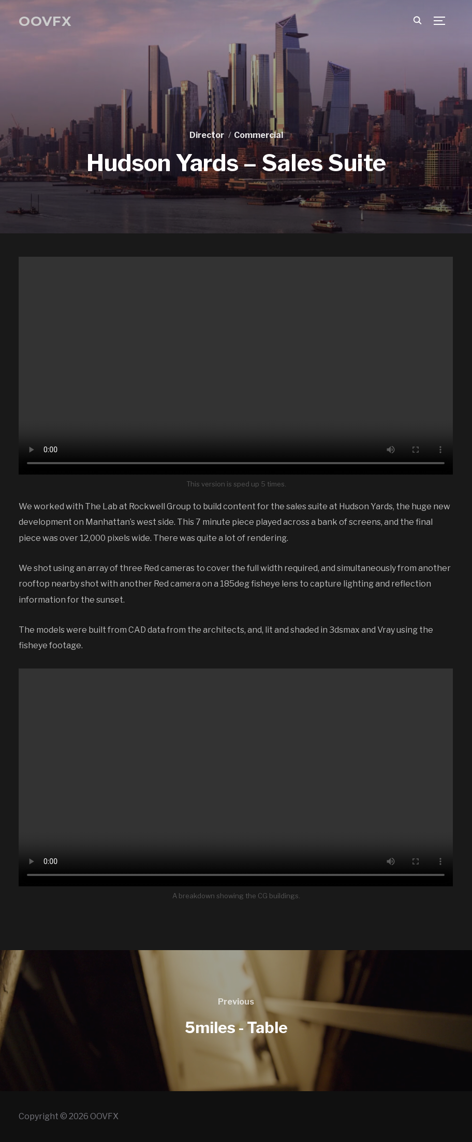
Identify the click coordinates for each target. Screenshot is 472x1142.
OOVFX (45, 21)
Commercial (258, 135)
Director (206, 135)
